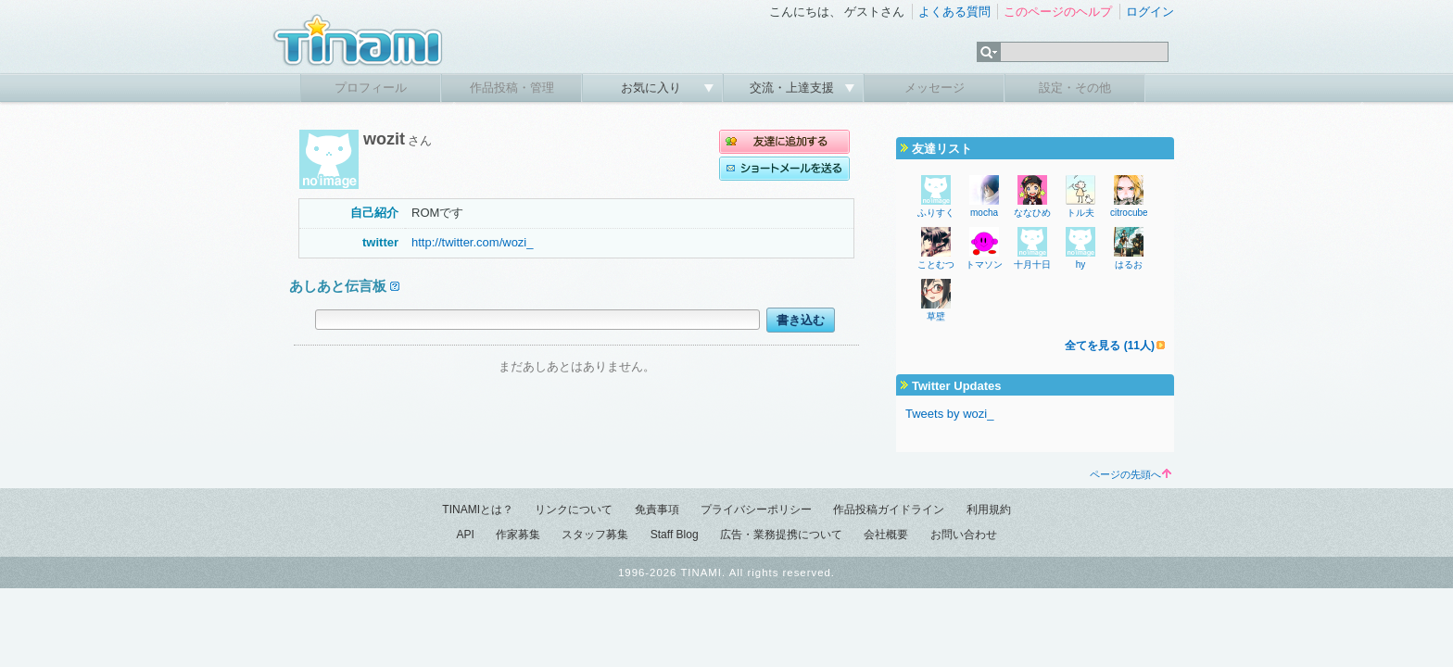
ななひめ (1032, 213)
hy (1081, 264)
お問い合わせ (963, 534)
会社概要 (886, 534)
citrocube (1129, 213)
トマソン (984, 264)
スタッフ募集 (595, 534)
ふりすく (935, 213)
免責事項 (657, 509)
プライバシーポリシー (756, 509)
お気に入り (653, 87)
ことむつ (935, 264)
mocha (984, 213)
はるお (1129, 264)
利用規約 (989, 509)
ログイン (1150, 12)
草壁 (936, 316)
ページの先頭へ (1130, 474)
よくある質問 (954, 12)
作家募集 (518, 534)
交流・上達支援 (794, 87)
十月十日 (1032, 264)
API (465, 534)
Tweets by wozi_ (949, 414)
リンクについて (574, 509)
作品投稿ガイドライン (888, 509)
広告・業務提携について (781, 534)
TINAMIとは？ (477, 509)
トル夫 (1080, 213)
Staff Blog (675, 534)
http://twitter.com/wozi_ (472, 242)
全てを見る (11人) (1110, 345)
